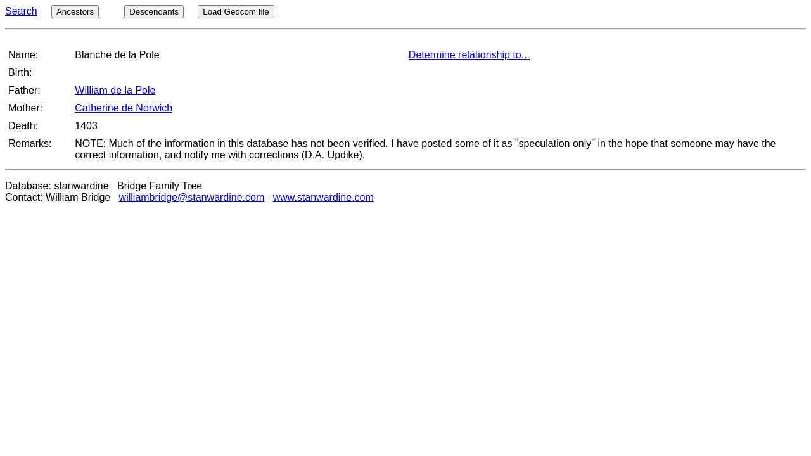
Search (21, 11)
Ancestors (75, 11)
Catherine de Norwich (123, 108)
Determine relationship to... (469, 54)
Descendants (154, 11)
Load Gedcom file (236, 11)
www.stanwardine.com (323, 197)
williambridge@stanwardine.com (192, 197)
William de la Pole (115, 90)
